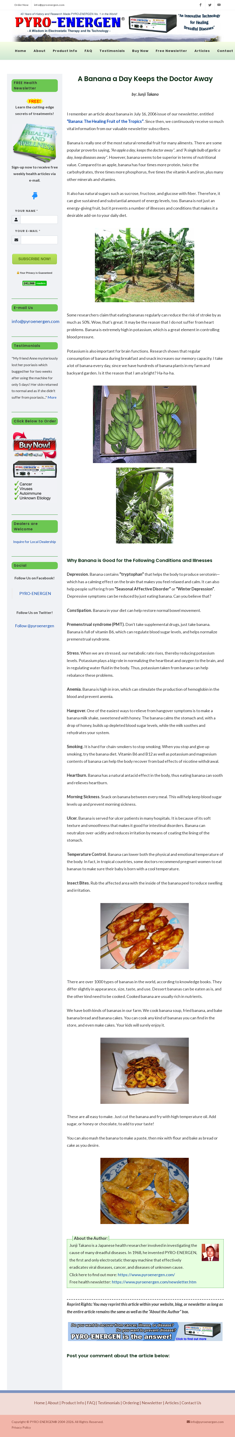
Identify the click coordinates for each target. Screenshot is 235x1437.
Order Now (21, 5)
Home (39, 1402)
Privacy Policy (21, 1427)
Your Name (25, 211)
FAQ (91, 1402)
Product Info (72, 1402)
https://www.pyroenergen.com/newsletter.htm (154, 1281)
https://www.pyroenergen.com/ (146, 1274)
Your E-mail (26, 231)
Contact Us (191, 1402)
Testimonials (109, 1402)
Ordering (131, 1402)
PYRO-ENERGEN (35, 593)
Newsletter (152, 1402)
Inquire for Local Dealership (34, 541)
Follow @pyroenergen (34, 625)
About (53, 1402)
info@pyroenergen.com (49, 5)
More (52, 397)
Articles (172, 1402)
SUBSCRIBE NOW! (34, 259)
